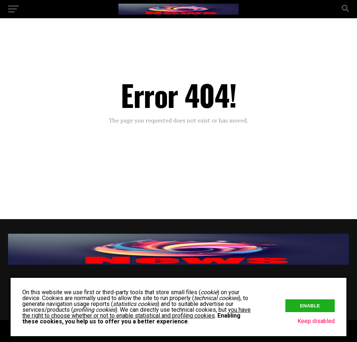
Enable (310, 305)
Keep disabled (316, 321)
